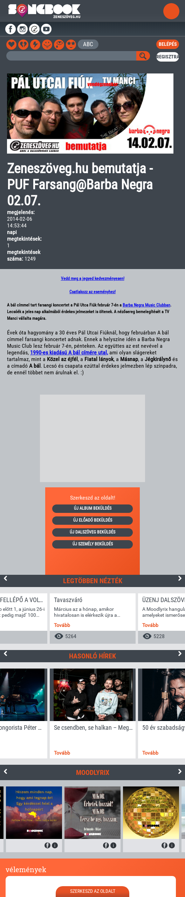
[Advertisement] (92, 438)
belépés (168, 44)
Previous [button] (5, 578)
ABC (88, 44)
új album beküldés (92, 508)
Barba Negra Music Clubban (146, 305)
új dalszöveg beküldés (92, 532)
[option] (93, 618)
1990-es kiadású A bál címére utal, (69, 352)
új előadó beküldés (92, 520)
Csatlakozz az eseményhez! (92, 291)
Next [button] (179, 578)
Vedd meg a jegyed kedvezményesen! (92, 278)
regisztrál (167, 56)
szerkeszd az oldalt (92, 891)
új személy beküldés (93, 544)
